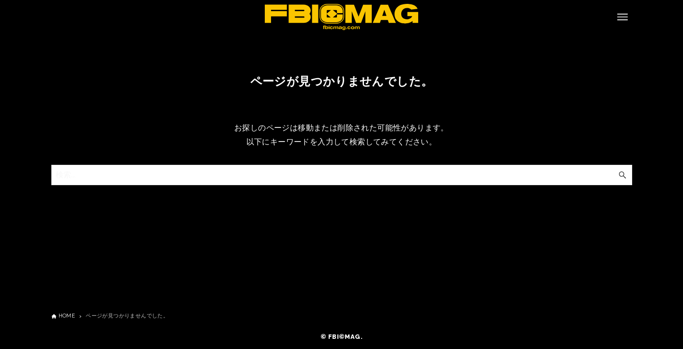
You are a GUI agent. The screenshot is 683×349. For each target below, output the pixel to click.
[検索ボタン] (622, 175)
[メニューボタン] (622, 17)
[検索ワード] (341, 175)
